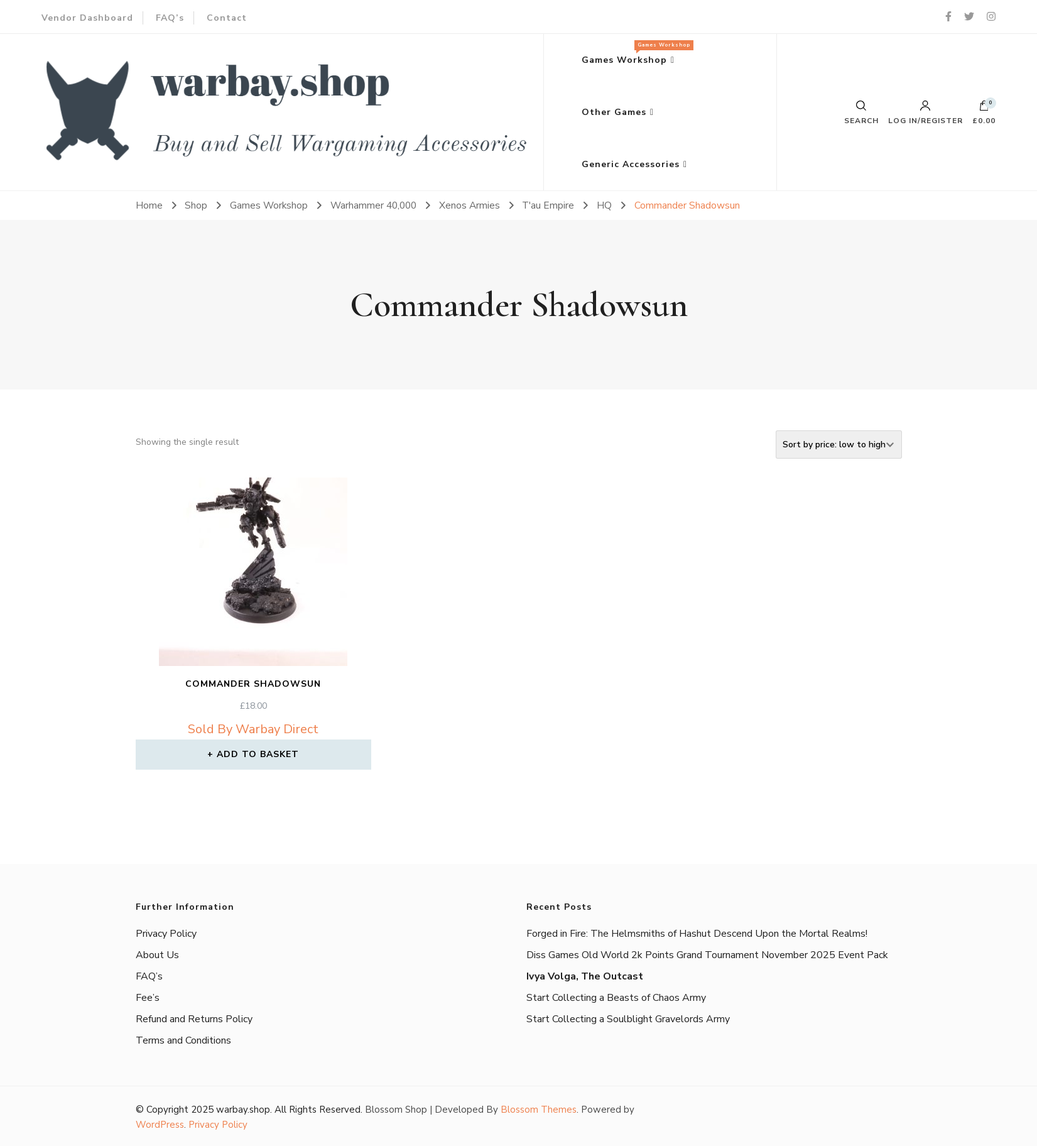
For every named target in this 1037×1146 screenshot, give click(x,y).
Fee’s (148, 998)
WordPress (160, 1124)
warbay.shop (243, 1109)
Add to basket (258, 754)
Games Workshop (634, 53)
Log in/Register (925, 112)
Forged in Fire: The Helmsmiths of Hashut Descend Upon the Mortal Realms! (696, 934)
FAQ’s (170, 18)
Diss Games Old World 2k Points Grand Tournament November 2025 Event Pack (707, 955)
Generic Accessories (631, 164)
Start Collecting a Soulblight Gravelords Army (628, 1019)
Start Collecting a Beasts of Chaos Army (616, 998)
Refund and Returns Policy (194, 1019)
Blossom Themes (539, 1109)
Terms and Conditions (183, 1040)
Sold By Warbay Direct (253, 729)
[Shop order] (839, 444)
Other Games (614, 112)
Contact (227, 18)
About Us (157, 955)
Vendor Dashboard (87, 18)
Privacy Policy (166, 934)
